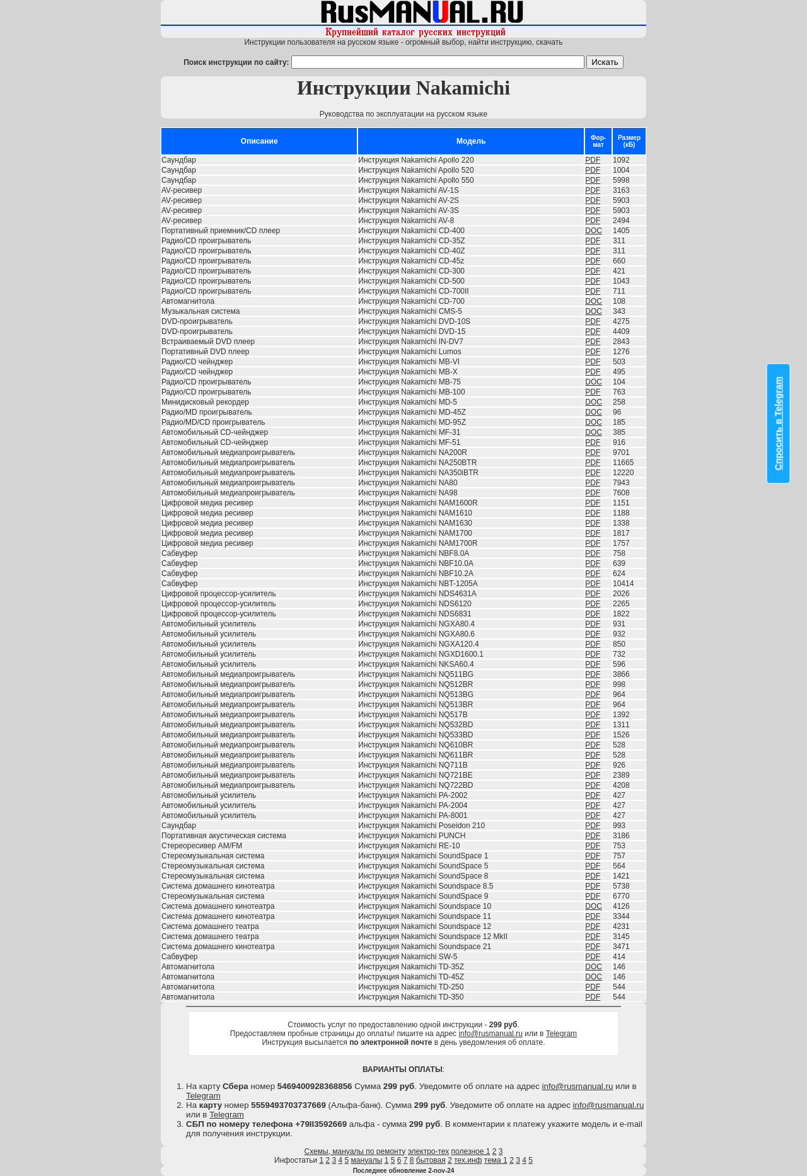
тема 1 (496, 1160)
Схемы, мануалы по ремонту (355, 1151)
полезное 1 (471, 1151)
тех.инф (468, 1160)
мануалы (367, 1160)
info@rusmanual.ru (490, 1033)
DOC (593, 230)
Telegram (561, 1033)
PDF (592, 160)
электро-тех (429, 1151)
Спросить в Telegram (779, 424)
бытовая (431, 1160)
